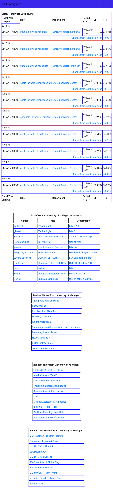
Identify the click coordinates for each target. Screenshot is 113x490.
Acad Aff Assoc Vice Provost (48, 375)
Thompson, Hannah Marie (45, 300)
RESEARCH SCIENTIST (45, 407)
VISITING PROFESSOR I (50, 236)
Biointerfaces (36, 483)
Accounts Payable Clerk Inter (35, 117)
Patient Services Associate (34, 48)
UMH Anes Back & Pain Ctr (66, 31)
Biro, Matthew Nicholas (44, 311)
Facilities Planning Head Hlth (48, 412)
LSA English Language (80, 257)
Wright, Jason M (22, 257)
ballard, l (18, 226)
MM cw (73, 247)
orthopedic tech (46, 252)
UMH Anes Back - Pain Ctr (66, 66)
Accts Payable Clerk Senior (34, 134)
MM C (72, 231)
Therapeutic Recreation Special (49, 386)
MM (71, 268)
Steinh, (17, 273)
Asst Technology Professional (48, 417)
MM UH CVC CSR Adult (41, 446)
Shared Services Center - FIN (67, 83)
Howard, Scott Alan (42, 316)
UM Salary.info (11, 4)
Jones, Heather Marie (43, 348)
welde (41, 268)
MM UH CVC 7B (77, 273)
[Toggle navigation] (106, 4)
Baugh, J (18, 236)
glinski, (17, 231)
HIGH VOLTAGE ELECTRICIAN (48, 370)
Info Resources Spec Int (50, 247)
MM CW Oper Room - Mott (43, 472)
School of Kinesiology (80, 236)
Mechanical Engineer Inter (46, 380)
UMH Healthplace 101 (80, 263)
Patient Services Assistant (34, 31)
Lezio (36, 396)
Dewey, (17, 279)
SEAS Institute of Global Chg (44, 462)
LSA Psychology (37, 451)
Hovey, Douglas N (41, 337)
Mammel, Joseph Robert (45, 332)
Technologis (44, 231)
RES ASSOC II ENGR (48, 279)
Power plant (44, 226)
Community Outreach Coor (52, 263)
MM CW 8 (74, 226)
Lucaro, (18, 268)
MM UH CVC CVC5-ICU (41, 457)
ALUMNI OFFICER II (48, 257)
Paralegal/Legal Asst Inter (51, 273)
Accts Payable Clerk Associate (36, 83)
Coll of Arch (75, 242)
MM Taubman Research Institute (46, 435)
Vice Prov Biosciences (41, 467)
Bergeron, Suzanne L (24, 252)
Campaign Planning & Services (45, 441)
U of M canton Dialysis (81, 279)
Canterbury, (20, 263)
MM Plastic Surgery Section (83, 252)
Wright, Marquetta (41, 321)
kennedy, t (19, 247)
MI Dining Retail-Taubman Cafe (45, 478)
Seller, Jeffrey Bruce (42, 343)
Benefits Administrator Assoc (48, 391)
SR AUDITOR (44, 242)
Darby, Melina (39, 306)
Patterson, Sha (21, 242)
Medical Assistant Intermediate (49, 401)
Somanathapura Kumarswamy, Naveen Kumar (56, 327)
